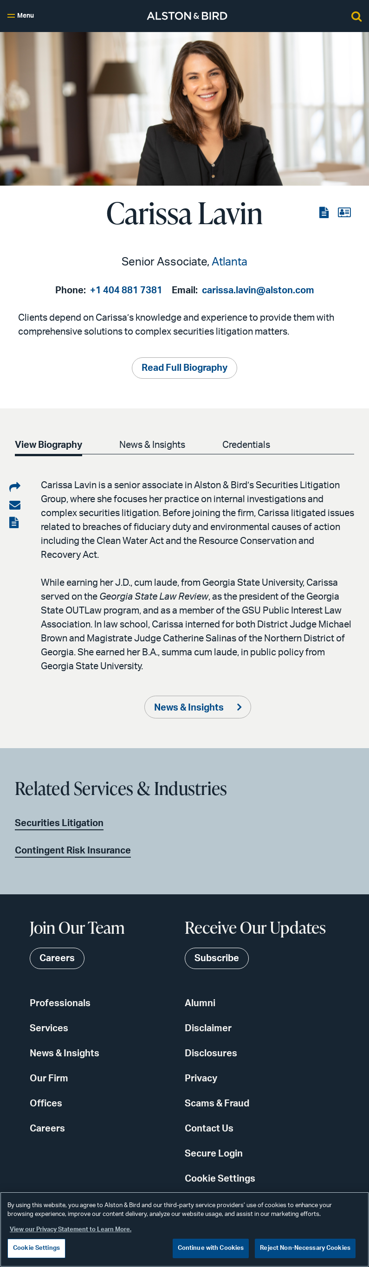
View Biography (48, 445)
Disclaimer (208, 1028)
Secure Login (214, 1153)
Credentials (250, 445)
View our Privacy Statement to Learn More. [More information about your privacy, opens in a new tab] (70, 1230)
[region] (184, 1229)
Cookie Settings (220, 1178)
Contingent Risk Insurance (73, 850)
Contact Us (209, 1128)
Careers (47, 1128)
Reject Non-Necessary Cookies (305, 1248)
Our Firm (49, 1078)
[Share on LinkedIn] (14, 487)
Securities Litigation (59, 823)
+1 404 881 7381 (126, 290)
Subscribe (216, 958)
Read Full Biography (184, 368)
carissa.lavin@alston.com (258, 290)
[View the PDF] (324, 213)
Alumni (200, 1003)
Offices (46, 1103)
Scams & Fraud (217, 1103)
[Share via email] (14, 505)
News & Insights (154, 445)
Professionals (60, 1003)
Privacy (201, 1078)
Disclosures (211, 1053)
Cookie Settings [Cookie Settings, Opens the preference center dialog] (36, 1248)
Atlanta (229, 262)
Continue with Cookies (211, 1248)
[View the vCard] (344, 213)
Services (49, 1028)
